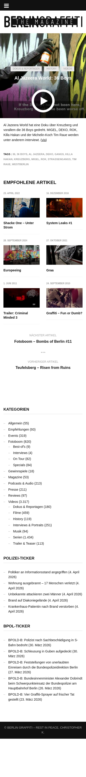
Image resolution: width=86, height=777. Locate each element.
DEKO (49, 154)
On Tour (19, 459)
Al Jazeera (36, 154)
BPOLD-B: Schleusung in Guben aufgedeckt (40, 651)
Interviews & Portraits (28, 525)
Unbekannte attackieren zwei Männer (34, 594)
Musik (17, 531)
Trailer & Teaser (24, 543)
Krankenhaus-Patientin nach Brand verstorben (41, 606)
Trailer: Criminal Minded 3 (15, 315)
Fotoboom (15, 441)
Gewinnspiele (18, 471)
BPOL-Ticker (16, 626)
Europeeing (12, 270)
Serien (17, 537)
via (44, 140)
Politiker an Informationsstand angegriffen (37, 572)
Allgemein (15, 423)
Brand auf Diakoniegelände (27, 600)
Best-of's (19, 446)
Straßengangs (59, 159)
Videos (68, 68)
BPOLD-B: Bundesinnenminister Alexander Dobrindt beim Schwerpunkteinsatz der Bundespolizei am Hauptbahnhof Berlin (45, 683)
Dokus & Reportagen (26, 68)
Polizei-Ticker (18, 558)
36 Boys (22, 154)
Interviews (20, 453)
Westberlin (20, 164)
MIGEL (35, 159)
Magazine (15, 477)
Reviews (14, 495)
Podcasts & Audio (20, 483)
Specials (19, 465)
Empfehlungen (18, 429)
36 (14, 154)
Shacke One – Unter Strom (18, 225)
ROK (43, 159)
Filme (17, 513)
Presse (13, 489)
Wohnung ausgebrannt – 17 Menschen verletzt (41, 583)
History (51, 68)
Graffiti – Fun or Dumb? (64, 313)
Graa (50, 270)
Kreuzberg (22, 159)
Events (13, 435)
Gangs (59, 154)
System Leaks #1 (59, 223)
